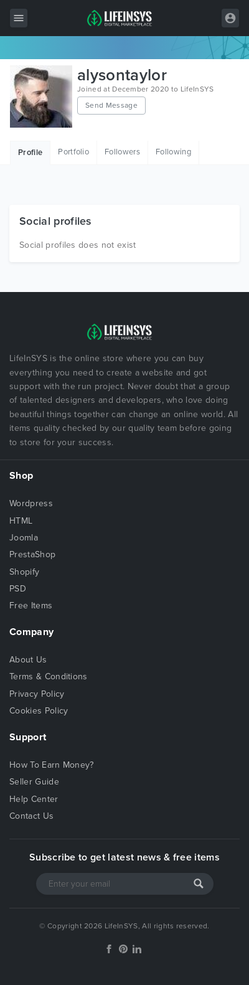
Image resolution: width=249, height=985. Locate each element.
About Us (28, 659)
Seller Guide (34, 781)
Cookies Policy (38, 710)
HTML (20, 521)
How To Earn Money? (51, 765)
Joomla (23, 537)
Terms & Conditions (48, 676)
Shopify (24, 572)
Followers (122, 152)
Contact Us (31, 816)
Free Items (30, 605)
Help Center (34, 799)
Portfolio (73, 152)
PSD (17, 588)
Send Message (111, 105)
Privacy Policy (36, 694)
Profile (30, 153)
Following (173, 152)
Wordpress (31, 503)
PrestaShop (32, 554)
